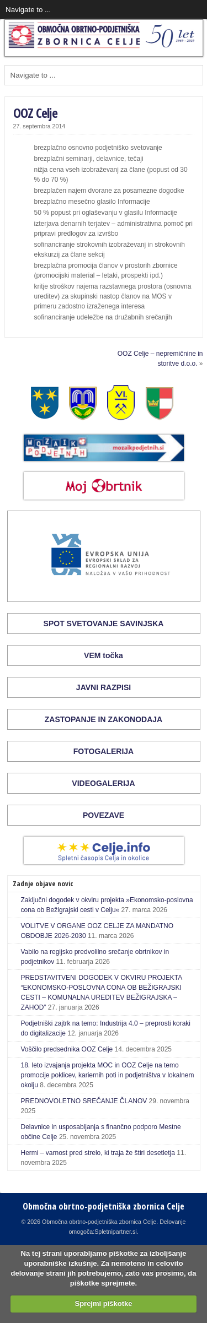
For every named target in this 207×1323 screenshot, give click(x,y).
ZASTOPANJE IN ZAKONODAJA (103, 719)
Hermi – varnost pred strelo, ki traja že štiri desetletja (98, 1153)
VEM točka (103, 655)
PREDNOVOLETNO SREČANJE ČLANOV (84, 1101)
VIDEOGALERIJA (103, 783)
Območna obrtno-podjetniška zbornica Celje (103, 1206)
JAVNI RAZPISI (103, 687)
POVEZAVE (103, 815)
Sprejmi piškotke (103, 1303)
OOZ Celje (35, 113)
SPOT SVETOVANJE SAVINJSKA (104, 623)
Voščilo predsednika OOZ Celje (67, 1049)
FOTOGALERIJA (103, 751)
